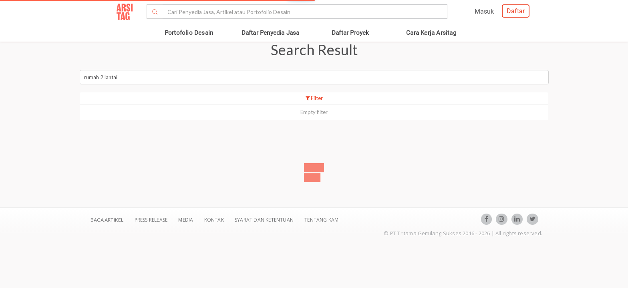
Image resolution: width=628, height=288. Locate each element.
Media (186, 219)
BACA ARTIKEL (107, 220)
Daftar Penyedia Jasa (271, 32)
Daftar (516, 11)
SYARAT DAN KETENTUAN (265, 219)
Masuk (484, 11)
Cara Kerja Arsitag (431, 32)
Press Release (151, 219)
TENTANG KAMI (322, 219)
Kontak (214, 219)
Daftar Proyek (350, 32)
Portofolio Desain (189, 32)
